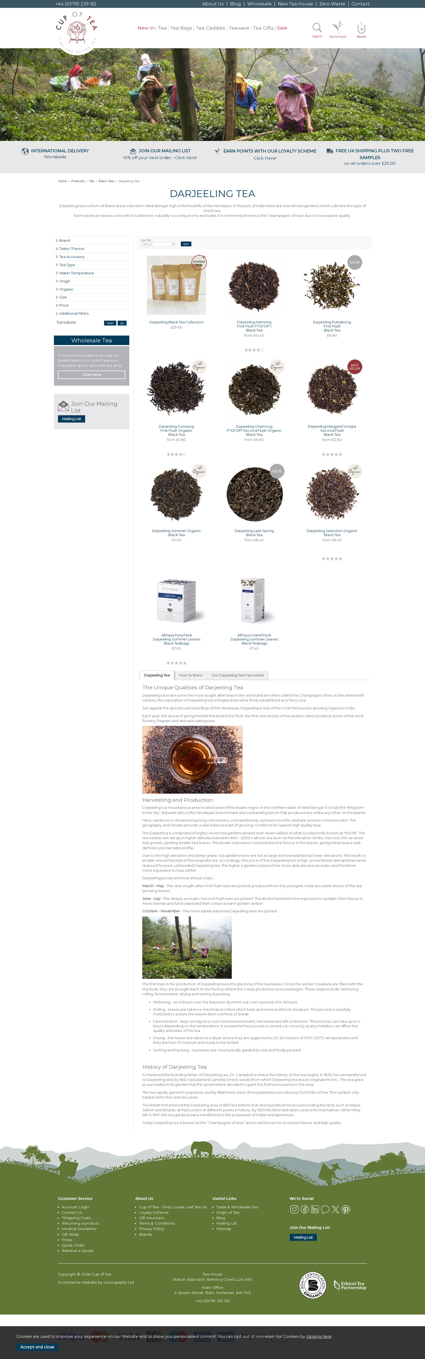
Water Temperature (76, 273)
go (122, 323)
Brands (145, 1234)
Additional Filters (74, 313)
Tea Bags (181, 28)
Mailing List (71, 419)
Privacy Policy (151, 1228)
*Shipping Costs (76, 1218)
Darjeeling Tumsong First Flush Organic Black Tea (176, 430)
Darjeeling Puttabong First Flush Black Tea (332, 326)
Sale (282, 28)
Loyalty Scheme (153, 1212)
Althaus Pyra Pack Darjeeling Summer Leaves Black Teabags (176, 639)
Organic (66, 289)
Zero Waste (332, 4)
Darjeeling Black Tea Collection (176, 322)
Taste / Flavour (72, 248)
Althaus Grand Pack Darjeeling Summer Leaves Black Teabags (254, 639)
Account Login (75, 1207)
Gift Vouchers (151, 1218)
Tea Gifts (263, 28)
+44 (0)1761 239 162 (75, 4)
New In (146, 28)
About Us (213, 4)
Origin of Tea (227, 1212)
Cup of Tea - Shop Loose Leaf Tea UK (173, 1207)
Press (67, 1240)
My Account (337, 36)
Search (317, 36)
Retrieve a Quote (78, 1250)
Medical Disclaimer (79, 1228)
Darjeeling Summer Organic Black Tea (176, 533)
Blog (235, 4)
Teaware (238, 28)
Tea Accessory (72, 257)
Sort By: (158, 243)
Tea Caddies (210, 28)
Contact (361, 4)
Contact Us (72, 1212)
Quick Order (73, 1245)
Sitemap (223, 1228)
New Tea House (295, 4)
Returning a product (80, 1223)
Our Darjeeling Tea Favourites (237, 675)
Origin (64, 281)
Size (63, 297)
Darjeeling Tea (157, 675)
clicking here (318, 1336)
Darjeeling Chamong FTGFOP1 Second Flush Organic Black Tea (254, 430)
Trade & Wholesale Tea (237, 1207)
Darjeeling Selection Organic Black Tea (332, 533)
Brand (64, 240)
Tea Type (67, 265)
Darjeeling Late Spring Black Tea (254, 533)
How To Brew (190, 675)
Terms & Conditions (157, 1223)
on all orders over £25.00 (370, 157)
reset (110, 323)
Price (64, 305)
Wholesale (259, 4)
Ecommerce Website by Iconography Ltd (96, 1282)
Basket (361, 32)
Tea (162, 28)
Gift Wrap (70, 1234)
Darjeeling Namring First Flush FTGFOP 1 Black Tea (254, 326)
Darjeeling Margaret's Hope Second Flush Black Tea (332, 430)
